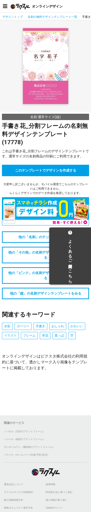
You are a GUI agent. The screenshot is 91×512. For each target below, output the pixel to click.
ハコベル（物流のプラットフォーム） (24, 439)
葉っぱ (59, 335)
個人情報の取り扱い (56, 500)
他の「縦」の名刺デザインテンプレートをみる (45, 293)
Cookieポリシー (54, 507)
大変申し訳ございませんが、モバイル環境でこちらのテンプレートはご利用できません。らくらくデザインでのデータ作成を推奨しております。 (45, 189)
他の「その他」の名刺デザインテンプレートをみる (45, 254)
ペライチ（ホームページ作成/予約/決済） (27, 454)
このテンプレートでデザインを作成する (45, 170)
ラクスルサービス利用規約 (18, 492)
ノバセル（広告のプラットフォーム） (24, 431)
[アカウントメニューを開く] (86, 6)
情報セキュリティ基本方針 (18, 507)
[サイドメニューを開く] (5, 6)
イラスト (10, 335)
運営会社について (13, 484)
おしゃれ (57, 326)
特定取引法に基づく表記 (59, 492)
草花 (45, 335)
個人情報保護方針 (13, 500)
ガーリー (23, 326)
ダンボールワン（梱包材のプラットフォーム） (29, 447)
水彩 (7, 326)
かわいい (76, 326)
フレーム (29, 335)
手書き (40, 326)
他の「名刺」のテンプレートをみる (45, 237)
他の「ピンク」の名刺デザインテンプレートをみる (45, 275)
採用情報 (50, 484)
